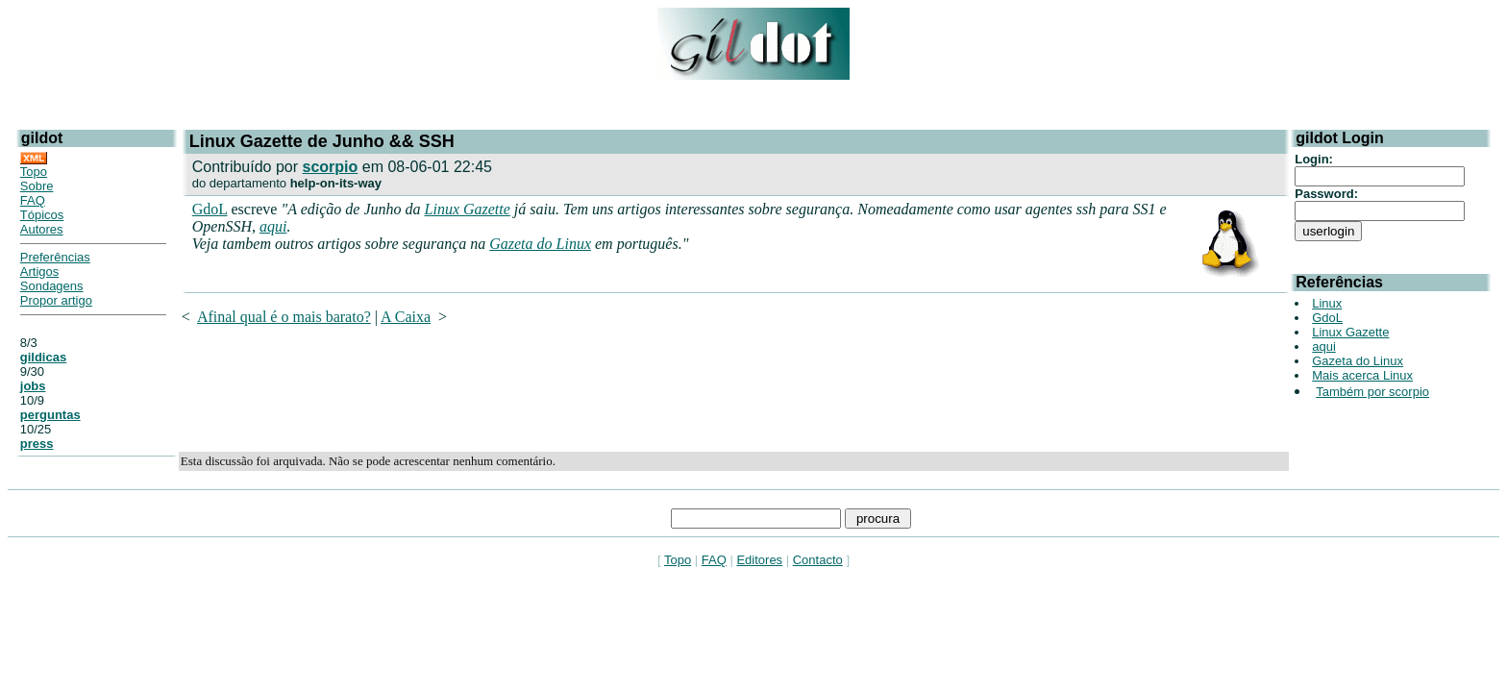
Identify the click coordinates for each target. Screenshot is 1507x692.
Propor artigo (56, 300)
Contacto (818, 560)
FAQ (32, 200)
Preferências (55, 257)
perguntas (50, 415)
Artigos (39, 271)
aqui (272, 226)
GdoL (210, 209)
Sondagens (52, 286)
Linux (1327, 303)
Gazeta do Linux (540, 243)
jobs (33, 386)
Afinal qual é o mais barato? (284, 317)
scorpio (330, 167)
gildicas (43, 357)
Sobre (37, 186)
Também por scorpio (1372, 391)
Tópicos (42, 215)
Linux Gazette (467, 209)
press (37, 443)
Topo (33, 171)
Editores (759, 560)
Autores (41, 229)
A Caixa (406, 317)
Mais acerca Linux (1362, 375)
